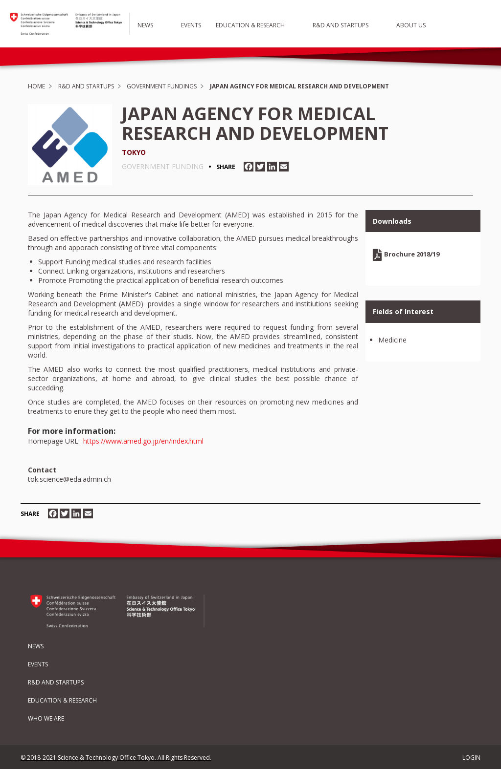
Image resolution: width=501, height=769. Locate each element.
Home (36, 86)
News (151, 25)
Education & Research (257, 25)
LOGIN (471, 757)
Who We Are (46, 718)
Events (191, 25)
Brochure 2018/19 (411, 254)
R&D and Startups (347, 25)
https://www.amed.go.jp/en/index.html (143, 441)
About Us (417, 25)
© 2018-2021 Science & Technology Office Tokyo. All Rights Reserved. (116, 757)
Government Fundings (162, 86)
